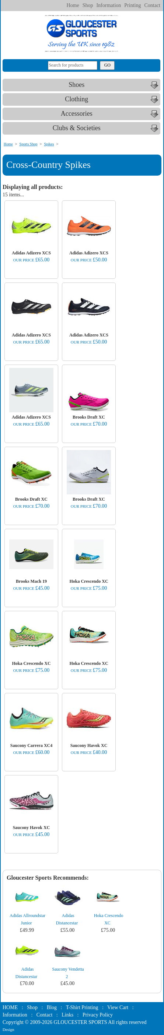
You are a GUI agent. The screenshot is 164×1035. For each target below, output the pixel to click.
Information (108, 5)
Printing (132, 5)
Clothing (112, 99)
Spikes (49, 144)
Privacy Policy (98, 1015)
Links (67, 1015)
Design (8, 1029)
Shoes (114, 85)
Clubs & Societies (106, 128)
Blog (52, 1007)
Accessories (110, 114)
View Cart (117, 1007)
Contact (152, 5)
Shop (88, 5)
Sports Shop (29, 144)
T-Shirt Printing (82, 1007)
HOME (10, 1007)
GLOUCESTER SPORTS (80, 1022)
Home (72, 5)
